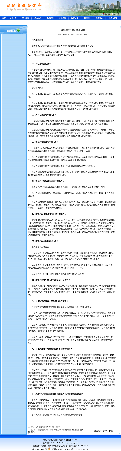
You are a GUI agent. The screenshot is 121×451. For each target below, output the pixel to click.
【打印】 (105, 431)
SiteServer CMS (84, 449)
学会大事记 (113, 18)
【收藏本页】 (97, 431)
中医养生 (87, 18)
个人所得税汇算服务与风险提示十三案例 (47, 427)
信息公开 (13, 18)
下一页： (31, 430)
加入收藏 (116, 14)
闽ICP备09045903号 (39, 449)
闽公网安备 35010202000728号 (60, 449)
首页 (4, 18)
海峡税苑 (50, 18)
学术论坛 (37, 18)
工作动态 (25, 18)
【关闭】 (111, 431)
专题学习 (62, 18)
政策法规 (74, 18)
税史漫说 (99, 18)
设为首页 (107, 14)
